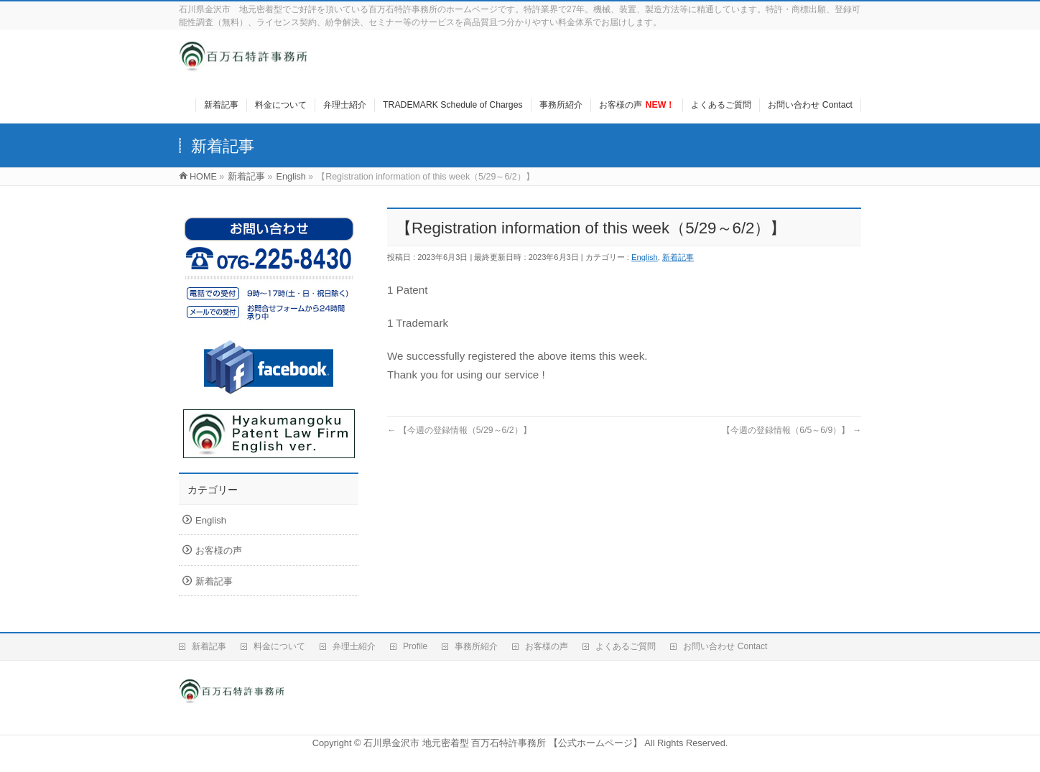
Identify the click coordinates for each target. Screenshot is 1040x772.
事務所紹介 (476, 646)
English (644, 257)
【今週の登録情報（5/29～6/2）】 (459, 430)
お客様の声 (218, 550)
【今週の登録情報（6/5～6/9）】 (791, 430)
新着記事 (678, 257)
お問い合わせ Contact (725, 646)
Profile (415, 646)
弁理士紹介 (354, 646)
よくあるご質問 (625, 646)
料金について (279, 646)
